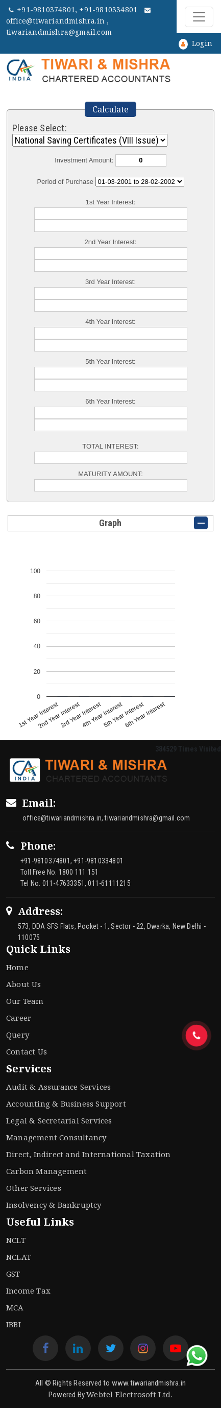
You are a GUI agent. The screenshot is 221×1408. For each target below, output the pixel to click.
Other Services (33, 1188)
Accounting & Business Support (66, 1103)
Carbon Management (46, 1171)
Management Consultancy (56, 1137)
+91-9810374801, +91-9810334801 (74, 9)
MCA (15, 1307)
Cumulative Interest (139, 181)
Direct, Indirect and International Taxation (88, 1154)
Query (17, 1034)
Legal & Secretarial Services (59, 1120)
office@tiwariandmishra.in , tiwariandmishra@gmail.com (78, 22)
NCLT (16, 1240)
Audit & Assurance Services (58, 1087)
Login (195, 43)
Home (17, 967)
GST (13, 1274)
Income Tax (28, 1290)
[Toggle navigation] (199, 17)
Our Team (25, 1001)
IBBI (13, 1324)
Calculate (110, 109)
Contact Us (26, 1051)
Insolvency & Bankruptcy (54, 1205)
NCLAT (18, 1257)
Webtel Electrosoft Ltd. (129, 1394)
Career (18, 1018)
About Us (23, 984)
